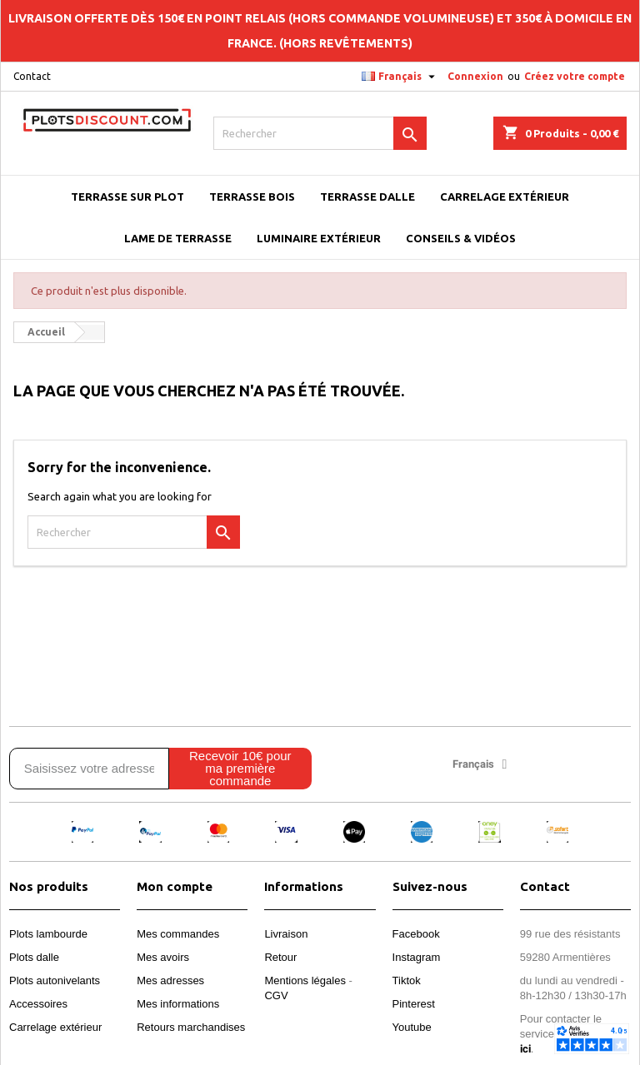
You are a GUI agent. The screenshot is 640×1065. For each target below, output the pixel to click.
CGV (276, 995)
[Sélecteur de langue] (400, 76)
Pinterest (413, 1004)
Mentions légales (305, 980)
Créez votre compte (574, 76)
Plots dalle (34, 957)
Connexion (475, 76)
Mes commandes (178, 934)
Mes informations (178, 1004)
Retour (280, 957)
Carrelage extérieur (55, 1027)
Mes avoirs (163, 957)
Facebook (416, 934)
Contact (32, 76)
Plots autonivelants (54, 980)
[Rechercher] (319, 133)
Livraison (286, 934)
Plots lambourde (48, 934)
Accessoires (38, 1004)
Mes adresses (170, 980)
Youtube (412, 1027)
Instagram (416, 957)
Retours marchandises (191, 1027)
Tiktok (406, 980)
